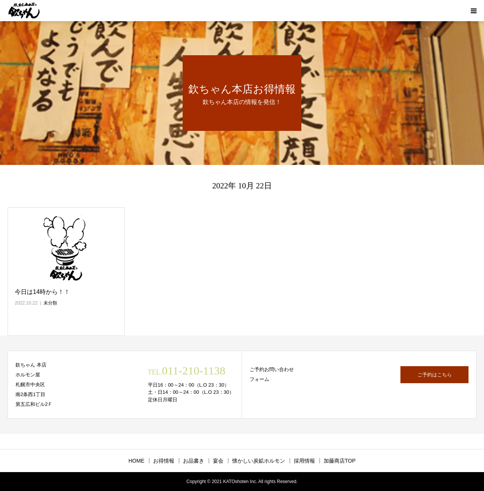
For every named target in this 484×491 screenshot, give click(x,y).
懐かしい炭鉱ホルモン (258, 460)
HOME (136, 460)
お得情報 (163, 460)
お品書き (193, 460)
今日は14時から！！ (42, 292)
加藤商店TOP (340, 460)
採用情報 (304, 460)
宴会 (218, 460)
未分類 (50, 303)
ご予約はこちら (434, 375)
